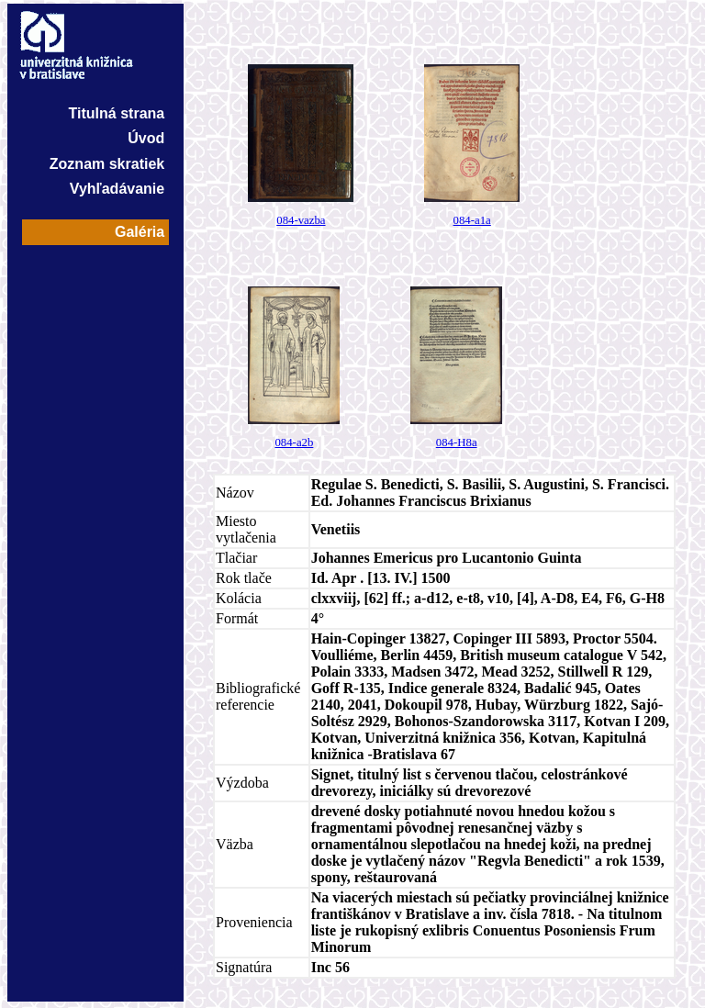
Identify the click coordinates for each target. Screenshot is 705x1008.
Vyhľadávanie (117, 188)
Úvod (146, 138)
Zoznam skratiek (107, 164)
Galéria (139, 232)
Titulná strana (117, 113)
